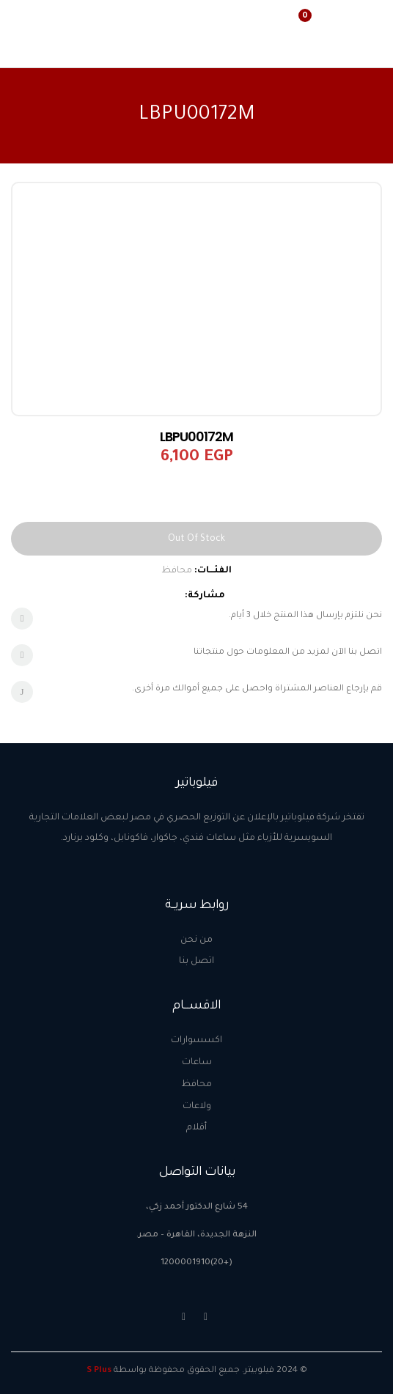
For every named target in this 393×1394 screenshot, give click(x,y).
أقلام (196, 1128)
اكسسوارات (196, 1041)
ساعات (197, 1063)
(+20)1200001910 (196, 1263)
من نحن (196, 940)
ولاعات (197, 1107)
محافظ (176, 571)
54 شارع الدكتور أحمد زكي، (197, 1207)
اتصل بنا (196, 961)
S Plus (99, 1371)
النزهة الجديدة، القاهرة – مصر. (196, 1235)
